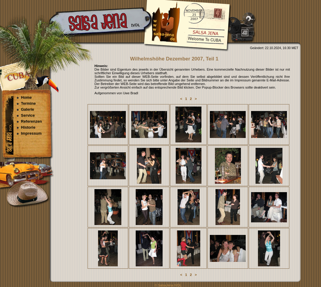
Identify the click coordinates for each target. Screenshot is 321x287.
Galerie (27, 109)
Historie (28, 127)
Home (26, 97)
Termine (28, 103)
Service (28, 115)
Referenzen (31, 121)
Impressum (31, 133)
